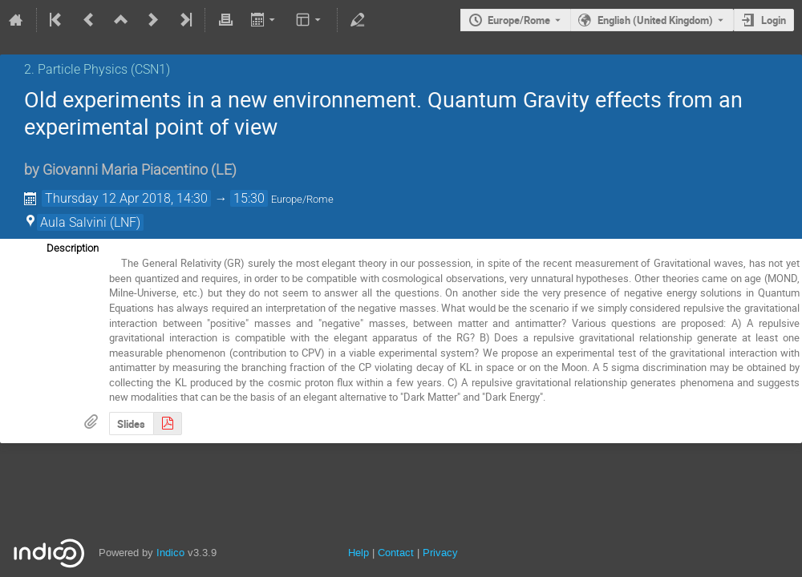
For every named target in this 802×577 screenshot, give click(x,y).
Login (773, 20)
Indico (170, 552)
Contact (396, 552)
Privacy (440, 552)
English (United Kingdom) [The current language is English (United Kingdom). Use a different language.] (655, 20)
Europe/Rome (519, 20)
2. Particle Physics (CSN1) (97, 69)
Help (358, 552)
